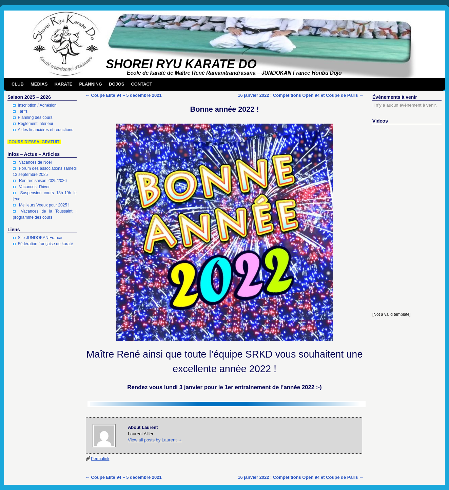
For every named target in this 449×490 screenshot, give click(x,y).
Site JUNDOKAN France (40, 237)
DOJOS (116, 84)
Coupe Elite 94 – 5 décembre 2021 (123, 95)
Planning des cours (35, 117)
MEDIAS (39, 84)
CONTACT (141, 84)
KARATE (63, 84)
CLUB (18, 84)
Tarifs (23, 111)
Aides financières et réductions (45, 129)
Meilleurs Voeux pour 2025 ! (44, 205)
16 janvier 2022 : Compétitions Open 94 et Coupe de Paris (301, 95)
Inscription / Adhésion (37, 105)
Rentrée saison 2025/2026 (43, 180)
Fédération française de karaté (45, 243)
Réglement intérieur (36, 123)
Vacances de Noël (35, 162)
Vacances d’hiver (34, 186)
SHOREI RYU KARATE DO (181, 64)
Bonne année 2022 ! (224, 109)
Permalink (100, 458)
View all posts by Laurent (155, 439)
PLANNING (90, 84)
